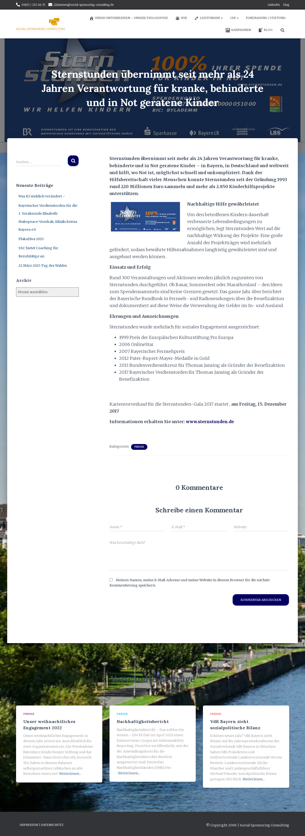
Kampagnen (238, 30)
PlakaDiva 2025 (31, 239)
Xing (286, 4)
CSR (234, 18)
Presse (139, 446)
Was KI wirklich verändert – (41, 196)
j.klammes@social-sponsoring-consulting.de (84, 4)
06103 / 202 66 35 (33, 4)
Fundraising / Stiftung (266, 18)
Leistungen (208, 18)
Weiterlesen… (70, 773)
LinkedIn (274, 4)
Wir (181, 18)
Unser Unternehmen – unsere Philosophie (128, 18)
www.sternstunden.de (210, 421)
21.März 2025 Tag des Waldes (42, 265)
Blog (265, 30)
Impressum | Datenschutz (41, 825)
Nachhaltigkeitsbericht (143, 721)
